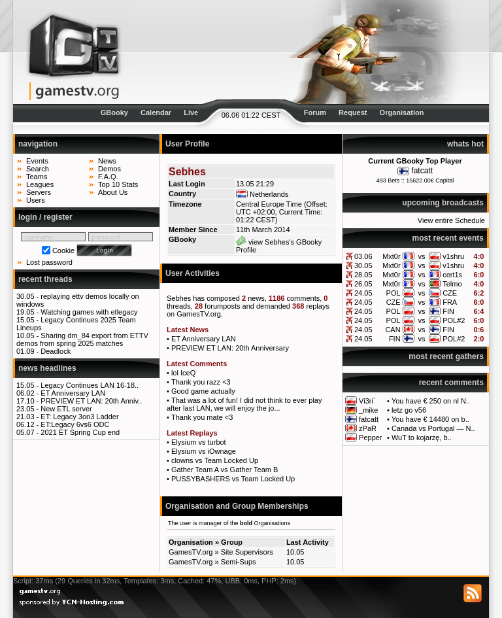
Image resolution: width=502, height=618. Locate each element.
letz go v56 (409, 410)
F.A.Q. (108, 176)
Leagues (40, 184)
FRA (450, 302)
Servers (38, 192)
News (107, 161)
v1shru (453, 256)
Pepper (370, 437)
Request (353, 112)
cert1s (452, 275)
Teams (36, 176)
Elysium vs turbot (198, 442)
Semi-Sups (238, 562)
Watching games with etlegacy (89, 312)
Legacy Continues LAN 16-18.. (90, 385)
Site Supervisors (247, 552)
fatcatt (422, 170)
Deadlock (56, 351)
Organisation (402, 112)
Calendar (156, 112)
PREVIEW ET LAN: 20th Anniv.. (91, 401)
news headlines (47, 368)
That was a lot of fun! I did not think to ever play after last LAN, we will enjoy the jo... (244, 404)
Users (35, 200)
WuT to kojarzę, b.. (422, 437)
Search (37, 169)
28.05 (363, 275)
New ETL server (66, 409)
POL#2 (454, 320)
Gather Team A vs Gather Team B (224, 469)
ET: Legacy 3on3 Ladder (79, 417)
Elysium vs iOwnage (203, 451)
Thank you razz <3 (201, 382)
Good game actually (203, 391)
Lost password (49, 262)
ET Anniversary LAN (73, 393)
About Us (112, 192)
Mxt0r (391, 256)
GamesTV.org (190, 552)
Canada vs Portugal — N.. (433, 428)
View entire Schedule (451, 220)
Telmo (452, 284)
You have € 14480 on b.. (430, 419)
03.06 (363, 256)
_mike (368, 410)
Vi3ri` (367, 401)
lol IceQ (183, 373)
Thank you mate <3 (202, 417)
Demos (109, 169)
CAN (392, 330)
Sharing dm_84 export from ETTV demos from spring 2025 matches (82, 339)
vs (421, 256)
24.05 (363, 293)
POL (393, 293)
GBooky (114, 112)
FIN (448, 311)
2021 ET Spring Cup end (80, 432)
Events (37, 161)
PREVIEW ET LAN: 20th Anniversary (230, 348)
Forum (315, 112)
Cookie (63, 250)
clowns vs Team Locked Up (214, 460)
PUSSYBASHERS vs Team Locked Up (233, 479)
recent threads (45, 279)
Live (191, 112)
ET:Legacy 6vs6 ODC (75, 424)
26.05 (363, 284)
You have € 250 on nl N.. (431, 401)
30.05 (363, 265)
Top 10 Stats (118, 184)
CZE (450, 293)
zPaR (367, 428)
